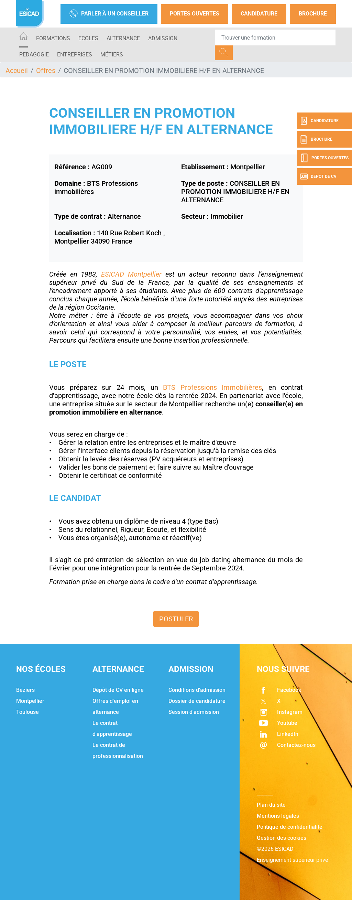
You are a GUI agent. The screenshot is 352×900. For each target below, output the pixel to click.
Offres (45, 70)
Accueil (17, 70)
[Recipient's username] (275, 37)
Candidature (259, 13)
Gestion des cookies (281, 838)
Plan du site (271, 805)
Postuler (176, 619)
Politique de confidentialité (289, 827)
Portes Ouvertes (194, 13)
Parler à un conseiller (108, 14)
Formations (53, 38)
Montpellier (30, 701)
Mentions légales (278, 816)
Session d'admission (193, 712)
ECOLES (88, 38)
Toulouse (27, 712)
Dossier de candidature (197, 701)
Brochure (313, 13)
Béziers (25, 690)
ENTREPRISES (74, 54)
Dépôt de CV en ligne (118, 690)
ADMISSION (162, 38)
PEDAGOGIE (34, 54)
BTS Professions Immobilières (212, 387)
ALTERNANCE (123, 38)
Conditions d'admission (197, 690)
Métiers (111, 54)
